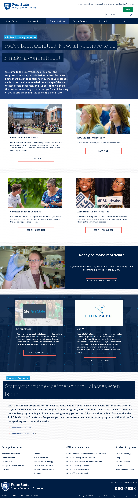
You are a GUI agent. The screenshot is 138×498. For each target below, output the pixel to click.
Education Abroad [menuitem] (123, 461)
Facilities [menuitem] (5, 469)
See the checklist (36, 230)
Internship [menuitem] (120, 465)
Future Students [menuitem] (57, 21)
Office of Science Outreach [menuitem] (77, 473)
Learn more (103, 151)
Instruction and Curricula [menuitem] (43, 465)
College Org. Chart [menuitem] (9, 495)
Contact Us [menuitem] (28, 495)
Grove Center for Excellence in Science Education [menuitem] (86, 454)
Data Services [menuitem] (7, 461)
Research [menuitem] (103, 21)
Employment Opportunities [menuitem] (13, 465)
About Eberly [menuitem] (11, 21)
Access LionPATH (100, 360)
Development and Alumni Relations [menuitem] (102, 4)
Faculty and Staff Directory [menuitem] (125, 4)
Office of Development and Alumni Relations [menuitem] (84, 461)
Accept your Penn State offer (101, 280)
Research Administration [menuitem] (44, 469)
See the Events (36, 159)
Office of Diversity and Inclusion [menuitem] (79, 465)
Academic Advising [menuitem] (123, 454)
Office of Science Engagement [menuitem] (78, 469)
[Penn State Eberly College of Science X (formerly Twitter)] (121, 490)
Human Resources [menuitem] (41, 457)
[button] (128, 10)
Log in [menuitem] (36, 495)
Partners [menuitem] (126, 21)
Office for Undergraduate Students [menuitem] (80, 457)
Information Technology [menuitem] (43, 461)
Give (128, 9)
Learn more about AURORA (23, 434)
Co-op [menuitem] (118, 457)
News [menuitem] (80, 4)
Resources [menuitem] (38, 473)
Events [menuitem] (86, 4)
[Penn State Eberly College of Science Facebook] (117, 490)
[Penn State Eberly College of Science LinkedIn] (130, 490)
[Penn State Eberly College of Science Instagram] (126, 490)
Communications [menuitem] (8, 457)
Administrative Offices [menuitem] (11, 454)
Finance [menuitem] (37, 454)
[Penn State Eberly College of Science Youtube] (134, 490)
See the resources (103, 230)
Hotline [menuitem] (20, 495)
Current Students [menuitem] (80, 21)
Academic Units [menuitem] (34, 21)
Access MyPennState (40, 352)
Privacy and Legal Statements (127, 496)
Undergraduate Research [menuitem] (126, 469)
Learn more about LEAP (21, 428)
